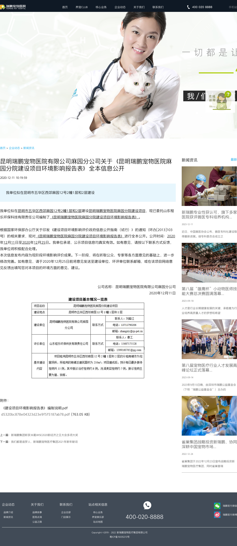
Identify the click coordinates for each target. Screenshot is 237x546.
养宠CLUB (82, 7)
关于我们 (139, 7)
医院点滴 (37, 517)
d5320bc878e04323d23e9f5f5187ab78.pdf (35, 414)
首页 (65, 7)
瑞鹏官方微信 (225, 506)
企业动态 (120, 7)
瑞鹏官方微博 (225, 515)
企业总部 (66, 512)
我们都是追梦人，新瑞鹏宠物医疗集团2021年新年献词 (44, 441)
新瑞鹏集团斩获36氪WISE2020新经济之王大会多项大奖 (44, 435)
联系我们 (158, 7)
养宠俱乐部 (98, 517)
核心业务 (101, 7)
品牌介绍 (8, 512)
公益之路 (37, 522)
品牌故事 (37, 512)
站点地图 (98, 522)
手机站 (233, 7)
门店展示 (66, 517)
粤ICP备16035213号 (120, 537)
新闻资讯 (28, 148)
